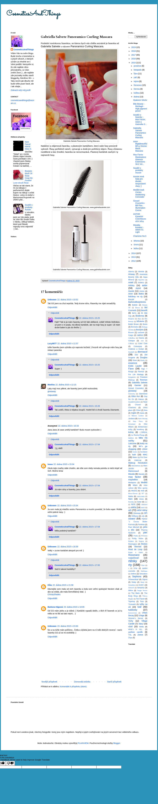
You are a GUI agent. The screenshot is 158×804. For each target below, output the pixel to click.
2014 (133, 253)
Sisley (134, 582)
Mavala (131, 474)
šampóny (140, 588)
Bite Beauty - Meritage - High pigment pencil (140, 107)
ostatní (131, 518)
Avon (130, 294)
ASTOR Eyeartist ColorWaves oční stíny (139, 217)
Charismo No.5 (139, 236)
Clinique (131, 341)
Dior (136, 355)
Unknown (52, 299)
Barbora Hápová (55, 607)
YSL (130, 635)
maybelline (133, 479)
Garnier (137, 385)
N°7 (143, 493)
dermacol (142, 351)
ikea (145, 410)
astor (144, 285)
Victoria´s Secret (135, 618)
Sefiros (133, 574)
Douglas (143, 357)
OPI (145, 513)
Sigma (144, 579)
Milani (135, 485)
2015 (133, 62)
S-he (135, 568)
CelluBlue (131, 338)
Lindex (135, 452)
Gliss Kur (135, 396)
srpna (136, 81)
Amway (131, 274)
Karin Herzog (142, 418)
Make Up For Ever (140, 457)
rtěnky (132, 561)
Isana (142, 413)
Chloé (138, 410)
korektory (140, 429)
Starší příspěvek (114, 682)
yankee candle (135, 632)
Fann (131, 368)
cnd (142, 341)
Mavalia (141, 474)
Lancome (132, 443)
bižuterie (140, 321)
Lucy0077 (52, 343)
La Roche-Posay (137, 435)
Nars (130, 499)
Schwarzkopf (133, 579)
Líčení (144, 449)
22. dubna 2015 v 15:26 (89, 406)
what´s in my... (135, 629)
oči (129, 510)
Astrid (138, 288)
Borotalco (135, 327)
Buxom (131, 333)
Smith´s (142, 585)
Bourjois (139, 329)
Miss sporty (142, 488)
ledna (136, 248)
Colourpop (138, 346)
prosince (138, 66)
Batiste (135, 305)
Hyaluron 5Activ (140, 100)
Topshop (131, 601)
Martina (51, 384)
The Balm (135, 593)
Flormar (141, 372)
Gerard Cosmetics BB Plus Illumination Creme (139, 205)
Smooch (131, 588)
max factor (134, 477)
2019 (133, 47)
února (136, 244)
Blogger (116, 743)
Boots (145, 324)
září (135, 77)
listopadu (138, 70)
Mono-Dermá (132, 493)
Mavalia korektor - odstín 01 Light (138, 228)
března (137, 241)
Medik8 (144, 482)
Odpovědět (52, 307)
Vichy (130, 621)
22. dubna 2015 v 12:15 (65, 384)
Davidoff (131, 352)
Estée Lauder (135, 366)
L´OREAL (143, 432)
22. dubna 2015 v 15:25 (89, 318)
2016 (133, 59)
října (136, 73)
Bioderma (139, 316)
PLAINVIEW (83, 743)
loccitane (143, 452)
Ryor (143, 565)
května (137, 93)
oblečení (144, 504)
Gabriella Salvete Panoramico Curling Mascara (139, 133)
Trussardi (132, 604)
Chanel (138, 405)
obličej (133, 507)
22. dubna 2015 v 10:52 (67, 299)
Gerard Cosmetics (136, 388)
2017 (133, 55)
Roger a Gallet (135, 552)
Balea (141, 294)
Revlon (144, 544)
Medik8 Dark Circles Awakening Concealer (139, 193)
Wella (141, 627)
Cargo (130, 335)
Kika (50, 585)
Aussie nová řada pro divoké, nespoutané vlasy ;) (139, 181)
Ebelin (142, 360)
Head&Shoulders (134, 402)
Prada (135, 536)
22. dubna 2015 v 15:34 (64, 464)
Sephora (136, 576)
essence (132, 363)
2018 (133, 51)
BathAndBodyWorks (137, 302)
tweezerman (132, 613)
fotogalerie (132, 377)
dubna (137, 97)
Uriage (141, 615)
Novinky (131, 502)
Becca (137, 307)
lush (134, 454)
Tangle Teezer (142, 590)
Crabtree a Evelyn (136, 349)
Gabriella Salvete (139, 382)
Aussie (131, 291)
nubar (139, 502)
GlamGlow (143, 394)
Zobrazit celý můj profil (20, 90)
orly (143, 516)
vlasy (141, 624)
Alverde (141, 272)
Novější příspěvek (49, 682)
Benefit (144, 310)
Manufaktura (135, 466)
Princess (144, 536)
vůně (130, 626)
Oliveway (136, 513)
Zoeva (140, 635)
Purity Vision (137, 539)
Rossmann (134, 555)
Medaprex (132, 483)
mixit (142, 491)
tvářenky (132, 610)
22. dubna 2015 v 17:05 (89, 565)
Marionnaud (133, 471)
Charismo (132, 408)
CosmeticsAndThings (33, 14)
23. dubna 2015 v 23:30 (67, 626)
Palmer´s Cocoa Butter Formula (137, 521)
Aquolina (141, 280)
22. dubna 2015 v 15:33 (68, 426)
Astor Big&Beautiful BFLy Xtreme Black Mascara (140, 146)
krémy (131, 432)
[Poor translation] (10, 763)
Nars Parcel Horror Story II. (28, 145)
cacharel (141, 333)
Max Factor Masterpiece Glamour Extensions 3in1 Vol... (139, 159)
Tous (142, 601)
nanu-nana (141, 496)
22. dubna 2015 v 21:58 (63, 585)
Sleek (142, 582)
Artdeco (141, 283)
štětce (130, 590)
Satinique (144, 571)
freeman (143, 380)
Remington (132, 544)
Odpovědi (55, 313)
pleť (145, 532)
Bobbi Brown (133, 324)
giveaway (52, 391)
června (137, 89)
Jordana (131, 419)
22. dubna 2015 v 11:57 (67, 343)
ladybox (131, 438)
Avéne (141, 291)
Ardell (130, 282)
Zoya (130, 638)
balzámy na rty (135, 296)
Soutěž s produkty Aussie (28, 207)
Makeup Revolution (137, 463)
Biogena (131, 319)
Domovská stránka (82, 682)
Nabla (130, 496)
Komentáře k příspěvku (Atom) (73, 686)
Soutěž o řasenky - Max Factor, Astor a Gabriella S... (140, 119)
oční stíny (142, 510)
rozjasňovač (133, 558)
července (138, 85)
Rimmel (137, 546)
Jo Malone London (136, 416)
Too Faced (140, 599)
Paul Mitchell (133, 527)
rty (130, 565)
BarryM (131, 299)
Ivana (50, 464)
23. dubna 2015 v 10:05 (74, 607)
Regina (141, 541)
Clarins (141, 338)
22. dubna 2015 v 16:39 (67, 546)
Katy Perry (138, 421)
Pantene (141, 524)
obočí (143, 507)
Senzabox (143, 574)
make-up (137, 460)
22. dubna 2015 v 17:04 (89, 444)
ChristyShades (54, 594)
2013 (133, 257)
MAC (145, 454)
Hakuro (141, 399)
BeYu (134, 313)
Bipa (139, 319)
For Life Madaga (135, 374)
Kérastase (131, 424)
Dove (135, 360)
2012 (133, 261)
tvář (139, 607)
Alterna (131, 272)
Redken (131, 541)
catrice (140, 335)
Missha (134, 491)
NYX (133, 504)
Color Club (142, 344)
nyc (146, 502)
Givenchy (131, 394)
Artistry (131, 285)
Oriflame (134, 516)
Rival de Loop (135, 549)
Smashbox (132, 585)
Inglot (133, 413)
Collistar (131, 343)
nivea (141, 499)
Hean (145, 402)
